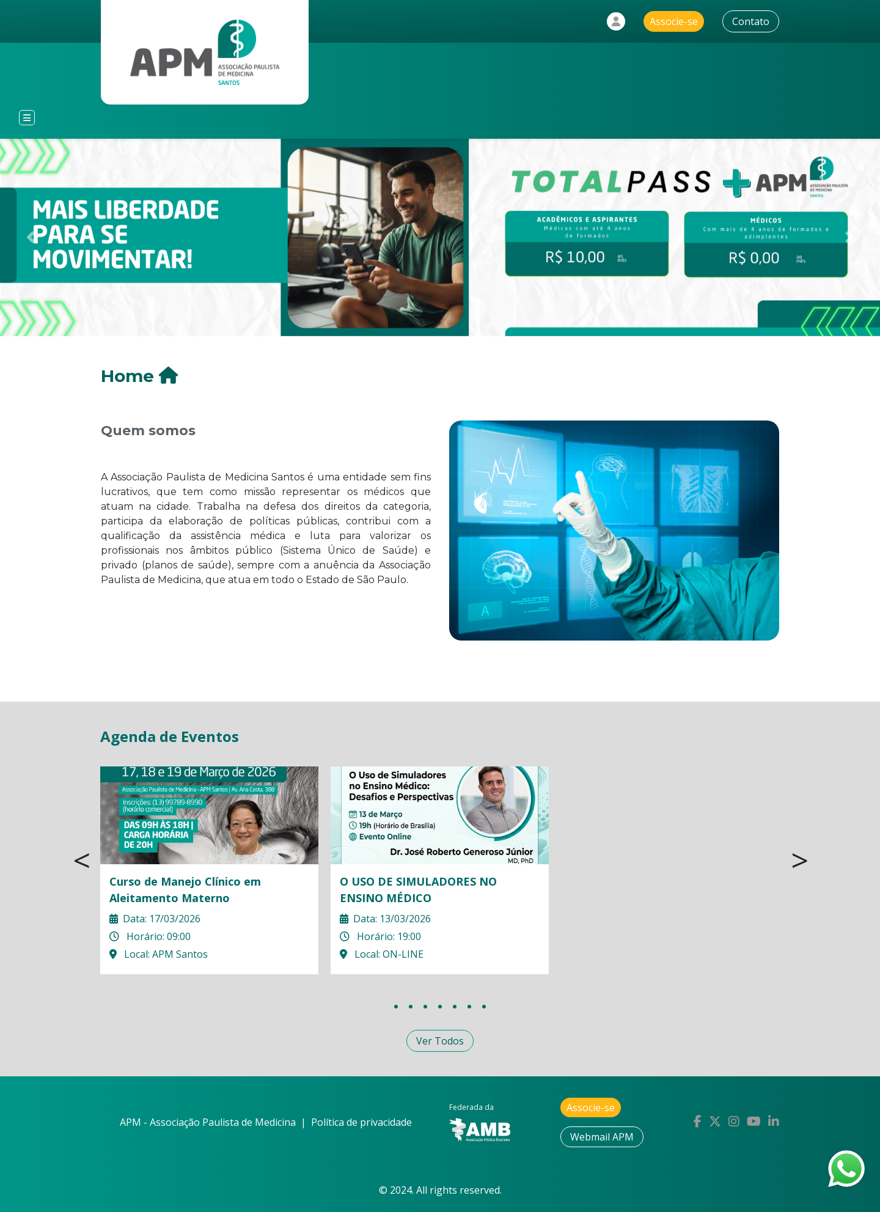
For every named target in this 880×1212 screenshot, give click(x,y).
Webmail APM (602, 1137)
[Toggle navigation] (27, 117)
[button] (31, 237)
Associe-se (674, 21)
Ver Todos (440, 1041)
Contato (750, 21)
